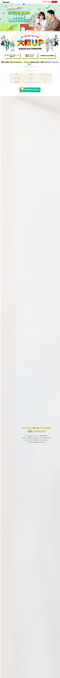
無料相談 (54, 1)
